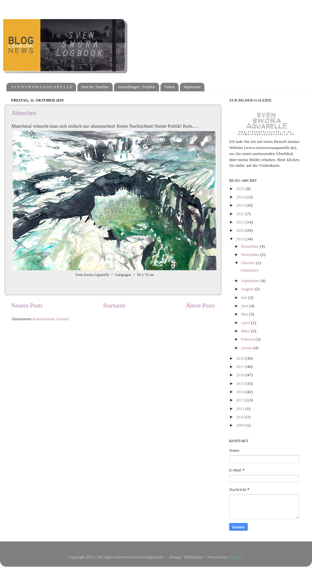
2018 (240, 358)
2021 (240, 222)
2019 (240, 239)
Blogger (236, 557)
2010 (240, 416)
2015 (240, 383)
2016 (240, 374)
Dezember (250, 246)
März (246, 331)
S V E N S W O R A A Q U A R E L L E (41, 87)
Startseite (114, 305)
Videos (169, 87)
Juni (245, 305)
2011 (240, 408)
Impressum (192, 87)
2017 (240, 366)
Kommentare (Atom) (50, 318)
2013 (240, 400)
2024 (240, 197)
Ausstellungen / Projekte (136, 87)
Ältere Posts (200, 305)
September (250, 280)
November (250, 254)
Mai (245, 314)
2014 (240, 391)
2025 (240, 188)
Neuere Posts (27, 305)
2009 (240, 425)
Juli (244, 297)
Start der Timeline (95, 87)
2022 (240, 213)
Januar (247, 347)
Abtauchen (23, 113)
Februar (248, 339)
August (247, 288)
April (246, 322)
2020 (240, 230)
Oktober (248, 262)
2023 (240, 205)
